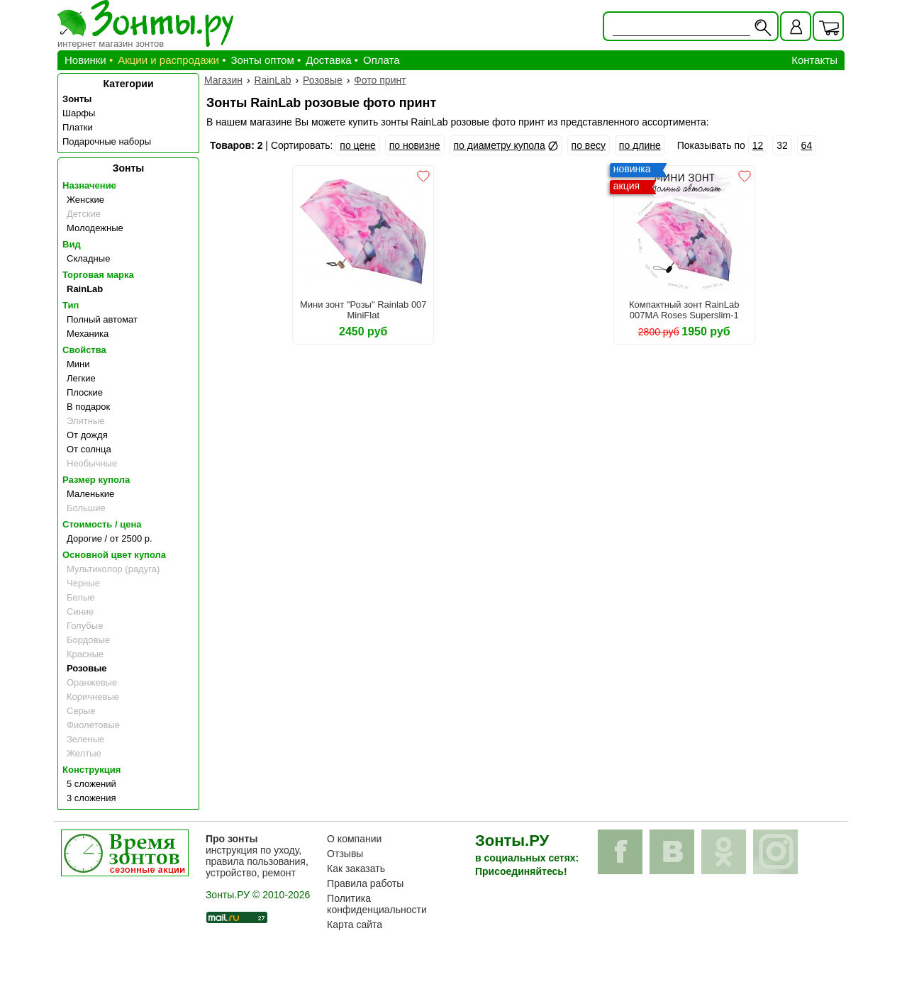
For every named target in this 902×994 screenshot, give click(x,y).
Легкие (81, 378)
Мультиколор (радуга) (113, 569)
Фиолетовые (93, 725)
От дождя (87, 435)
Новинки (85, 60)
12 (758, 145)
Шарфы (78, 113)
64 (807, 145)
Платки (77, 127)
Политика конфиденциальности (377, 904)
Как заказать (356, 868)
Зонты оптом (262, 60)
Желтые (84, 753)
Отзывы (345, 853)
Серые (81, 710)
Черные (83, 583)
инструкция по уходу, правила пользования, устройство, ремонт (257, 855)
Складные (88, 258)
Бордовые (88, 640)
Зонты (76, 99)
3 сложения (91, 798)
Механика (87, 333)
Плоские (85, 392)
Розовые (87, 668)
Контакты (814, 60)
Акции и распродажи (168, 60)
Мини (78, 364)
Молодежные (95, 228)
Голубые (85, 625)
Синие (80, 611)
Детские (84, 213)
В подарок (88, 406)
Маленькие (90, 493)
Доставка (328, 60)
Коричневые (93, 696)
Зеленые (85, 739)
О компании (354, 838)
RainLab (85, 289)
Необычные (92, 463)
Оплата (381, 60)
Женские (85, 199)
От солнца (89, 449)
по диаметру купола (499, 145)
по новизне (414, 145)
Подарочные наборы (106, 141)
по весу (589, 145)
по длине (640, 145)
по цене (357, 145)
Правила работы (365, 883)
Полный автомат (102, 319)
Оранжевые (92, 682)
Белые (81, 597)
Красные (85, 654)
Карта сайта (354, 924)
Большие (86, 508)
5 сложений (91, 783)
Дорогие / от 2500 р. (109, 538)
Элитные (85, 420)
